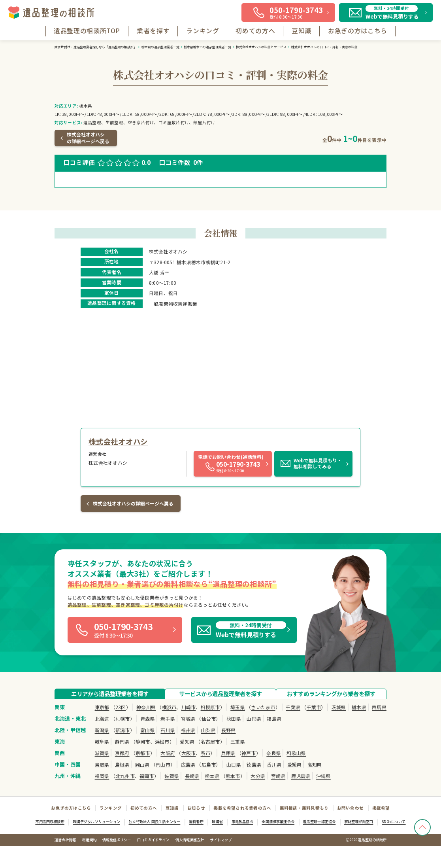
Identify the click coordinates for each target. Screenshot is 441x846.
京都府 (122, 752)
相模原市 (210, 707)
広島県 (188, 764)
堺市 (205, 752)
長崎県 (192, 775)
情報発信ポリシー (116, 839)
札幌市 (122, 718)
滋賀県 (102, 752)
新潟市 (122, 730)
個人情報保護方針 (189, 839)
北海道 (102, 718)
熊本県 (212, 775)
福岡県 (102, 775)
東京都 (102, 707)
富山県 (147, 730)
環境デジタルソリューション (96, 821)
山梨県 (208, 730)
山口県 (233, 764)
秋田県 (233, 718)
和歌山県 (296, 752)
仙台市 (209, 718)
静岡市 (143, 741)
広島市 (209, 764)
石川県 (167, 730)
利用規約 (89, 839)
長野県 (228, 730)
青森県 (147, 718)
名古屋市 (210, 741)
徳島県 (254, 764)
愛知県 (187, 741)
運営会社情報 (65, 839)
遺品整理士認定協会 (319, 821)
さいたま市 (263, 707)
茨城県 (339, 707)
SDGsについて (393, 821)
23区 (120, 707)
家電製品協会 (242, 821)
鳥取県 (102, 764)
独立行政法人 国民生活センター (155, 821)
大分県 (258, 775)
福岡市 (146, 775)
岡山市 (163, 764)
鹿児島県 (301, 775)
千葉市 (314, 707)
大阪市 (188, 752)
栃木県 (359, 707)
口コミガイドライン (153, 839)
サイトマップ (221, 839)
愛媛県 (294, 764)
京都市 (143, 752)
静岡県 (122, 741)
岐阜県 (102, 741)
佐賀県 (171, 775)
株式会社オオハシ (118, 441)
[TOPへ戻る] (422, 827)
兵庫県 (228, 752)
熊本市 (233, 775)
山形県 (254, 718)
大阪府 (167, 752)
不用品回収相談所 (49, 821)
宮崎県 (278, 775)
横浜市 (169, 707)
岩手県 (167, 718)
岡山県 (142, 764)
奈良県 (273, 752)
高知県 (314, 764)
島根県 (122, 764)
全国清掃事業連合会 (278, 821)
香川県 (274, 764)
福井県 (188, 730)
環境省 (217, 821)
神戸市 (248, 752)
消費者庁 (196, 821)
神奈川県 (146, 707)
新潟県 (102, 730)
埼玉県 (237, 707)
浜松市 (162, 741)
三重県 (237, 741)
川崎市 (188, 707)
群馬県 (379, 707)
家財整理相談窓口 (358, 821)
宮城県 (188, 718)
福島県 (274, 718)
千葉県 (293, 707)
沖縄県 (323, 775)
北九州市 (125, 775)
